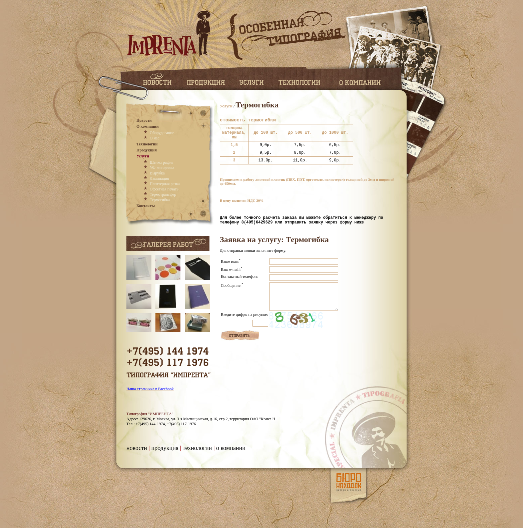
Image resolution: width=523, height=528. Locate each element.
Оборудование (162, 132)
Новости (144, 120)
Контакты (145, 205)
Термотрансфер (163, 194)
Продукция (146, 150)
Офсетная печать (164, 189)
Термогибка (160, 199)
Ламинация (159, 178)
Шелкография (161, 162)
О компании (147, 126)
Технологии (146, 144)
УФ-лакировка (162, 167)
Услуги (142, 156)
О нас (154, 138)
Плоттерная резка (165, 183)
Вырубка (157, 173)
